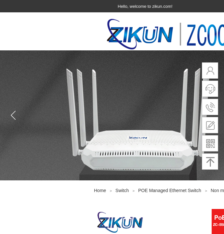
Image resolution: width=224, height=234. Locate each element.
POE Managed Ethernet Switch (170, 190)
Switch (122, 190)
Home (100, 190)
